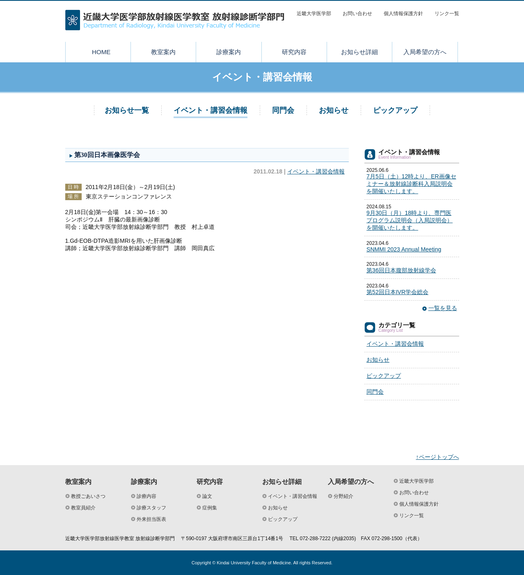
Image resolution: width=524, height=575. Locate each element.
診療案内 (228, 51)
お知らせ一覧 (127, 110)
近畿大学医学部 (314, 13)
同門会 (283, 110)
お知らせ (333, 110)
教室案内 (163, 51)
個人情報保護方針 (403, 13)
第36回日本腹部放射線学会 (401, 270)
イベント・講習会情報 (210, 110)
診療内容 (146, 496)
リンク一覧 (447, 13)
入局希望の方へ (424, 51)
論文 (207, 496)
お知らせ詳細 (359, 51)
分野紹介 (343, 496)
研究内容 (294, 51)
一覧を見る (442, 308)
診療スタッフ (151, 508)
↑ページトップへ (437, 457)
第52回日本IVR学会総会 (397, 292)
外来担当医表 (151, 519)
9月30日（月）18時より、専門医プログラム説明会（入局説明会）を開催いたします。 (409, 220)
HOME (101, 51)
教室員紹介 (83, 508)
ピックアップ (395, 110)
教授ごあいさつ (88, 496)
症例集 (209, 508)
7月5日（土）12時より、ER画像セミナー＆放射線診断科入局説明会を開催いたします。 (411, 183)
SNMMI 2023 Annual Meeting (403, 249)
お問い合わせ (357, 13)
